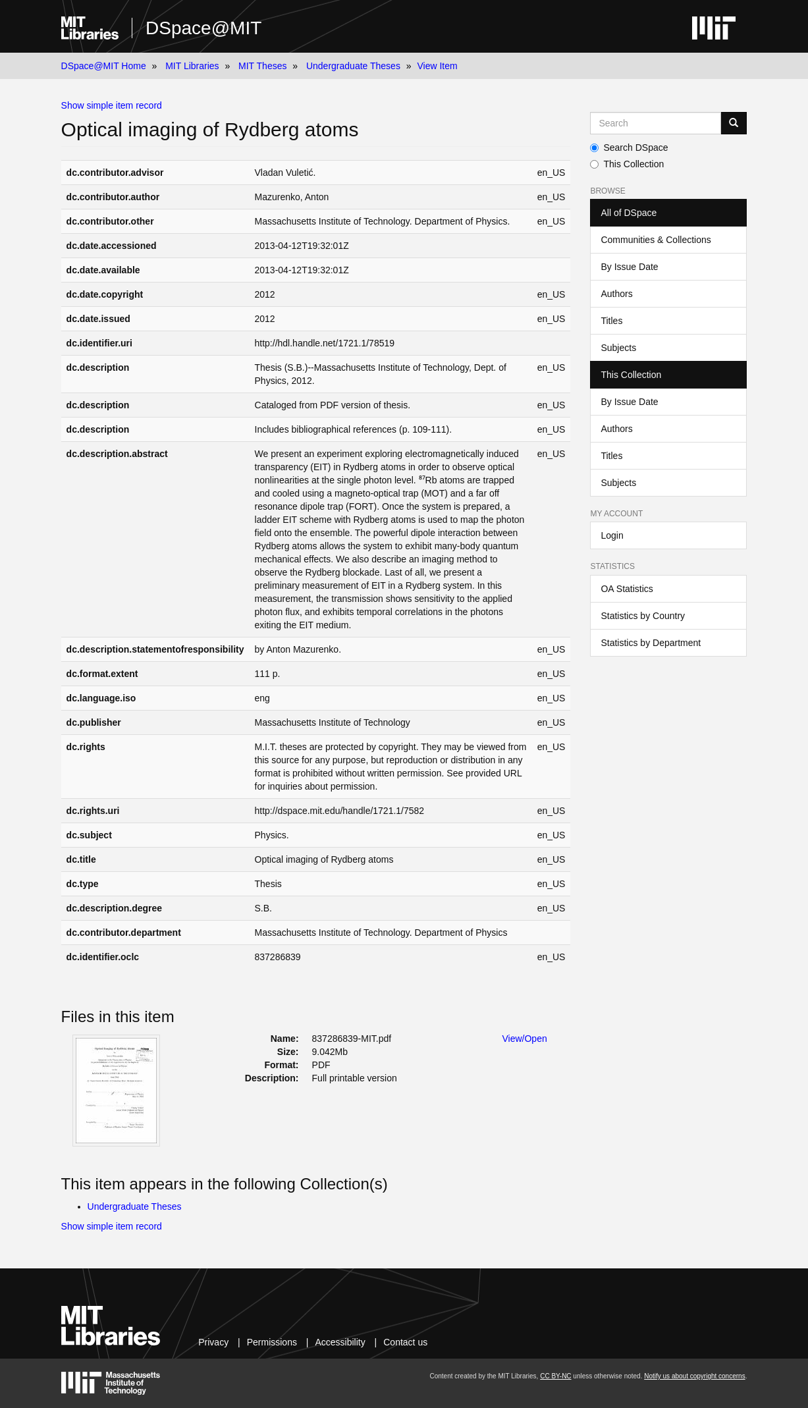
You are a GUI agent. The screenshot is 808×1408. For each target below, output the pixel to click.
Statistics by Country (643, 615)
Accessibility (340, 1342)
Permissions (272, 1342)
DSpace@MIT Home (103, 66)
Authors (616, 293)
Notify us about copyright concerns (694, 1376)
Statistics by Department (651, 642)
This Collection (627, 164)
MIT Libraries (192, 66)
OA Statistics (627, 588)
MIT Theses (262, 66)
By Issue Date (629, 266)
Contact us (405, 1342)
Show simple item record (111, 105)
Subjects (618, 347)
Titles (611, 320)
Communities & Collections (656, 239)
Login (612, 535)
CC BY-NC (555, 1376)
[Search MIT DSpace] (655, 123)
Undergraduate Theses (353, 66)
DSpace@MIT (203, 28)
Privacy (213, 1342)
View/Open (524, 1038)
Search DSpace (629, 147)
